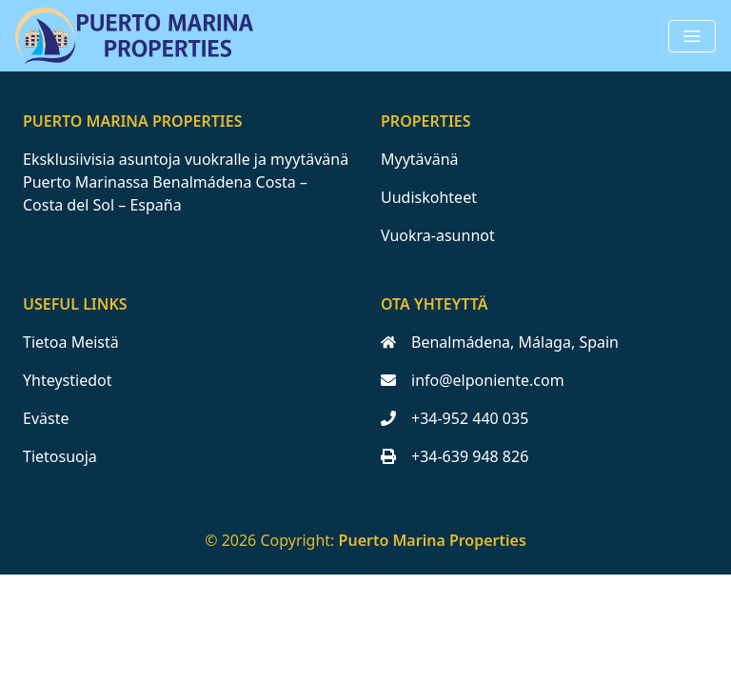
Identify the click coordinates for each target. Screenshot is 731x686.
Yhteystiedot (67, 380)
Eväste (46, 418)
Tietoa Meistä (71, 342)
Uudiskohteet (429, 197)
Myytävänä (420, 159)
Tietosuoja (60, 456)
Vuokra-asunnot (438, 235)
